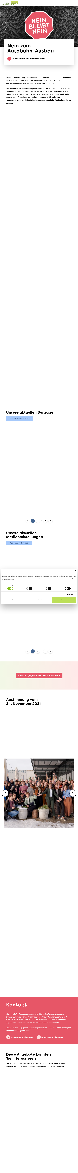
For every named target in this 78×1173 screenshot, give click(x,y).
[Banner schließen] (75, 570)
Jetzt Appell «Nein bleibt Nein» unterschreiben (29, 58)
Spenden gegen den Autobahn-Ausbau (39, 675)
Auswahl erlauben (39, 600)
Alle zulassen (64, 600)
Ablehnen (14, 600)
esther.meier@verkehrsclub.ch (22, 1037)
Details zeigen (70, 594)
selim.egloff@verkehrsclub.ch (52, 1037)
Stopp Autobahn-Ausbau (20, 418)
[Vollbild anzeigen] (39, 793)
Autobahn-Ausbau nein (19, 543)
